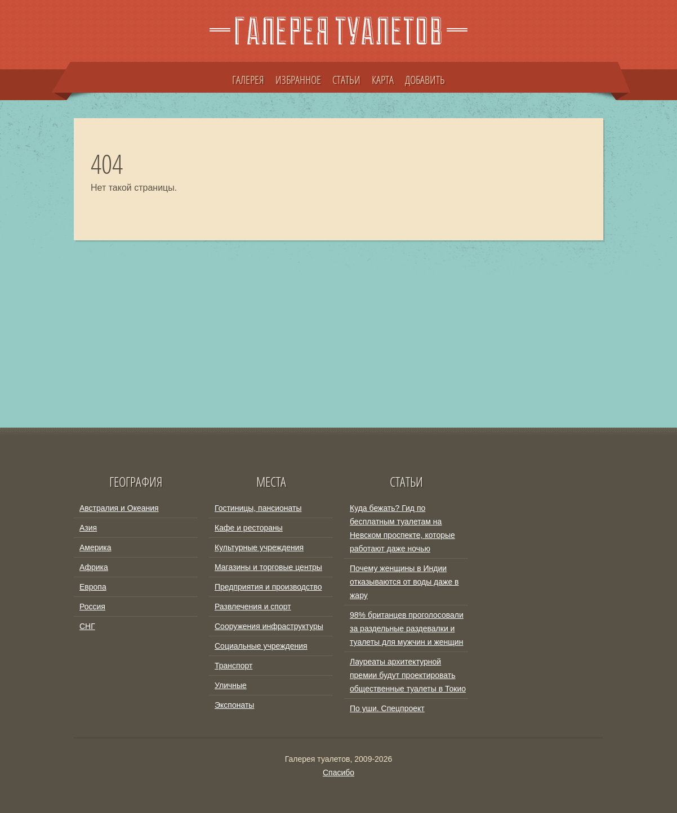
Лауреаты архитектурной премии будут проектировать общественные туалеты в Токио (408, 675)
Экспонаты (234, 704)
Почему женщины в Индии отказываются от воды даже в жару (404, 582)
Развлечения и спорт (253, 606)
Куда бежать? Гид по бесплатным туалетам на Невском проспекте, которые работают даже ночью (402, 528)
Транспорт (233, 665)
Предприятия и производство (268, 586)
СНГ (87, 626)
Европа (92, 586)
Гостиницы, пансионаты (258, 508)
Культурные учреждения (259, 547)
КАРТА (383, 79)
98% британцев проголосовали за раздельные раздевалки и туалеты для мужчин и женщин (407, 628)
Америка (95, 547)
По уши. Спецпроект (387, 708)
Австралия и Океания (119, 508)
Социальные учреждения (261, 645)
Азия (88, 527)
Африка (93, 567)
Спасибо (338, 772)
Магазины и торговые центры (268, 567)
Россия (92, 606)
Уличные (231, 685)
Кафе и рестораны (249, 527)
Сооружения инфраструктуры (269, 626)
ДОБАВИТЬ (425, 79)
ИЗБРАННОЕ (298, 79)
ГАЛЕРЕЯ (248, 79)
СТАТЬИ (346, 79)
